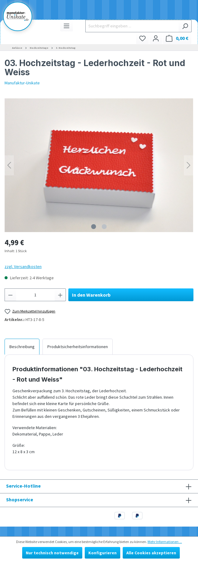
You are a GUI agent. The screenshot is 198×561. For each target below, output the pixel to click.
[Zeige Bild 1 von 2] (93, 226)
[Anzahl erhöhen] (60, 294)
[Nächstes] (188, 165)
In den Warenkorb (91, 295)
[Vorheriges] (9, 165)
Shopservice (19, 499)
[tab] (22, 347)
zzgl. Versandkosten (23, 266)
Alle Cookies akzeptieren (151, 553)
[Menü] (66, 26)
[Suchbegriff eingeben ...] (132, 26)
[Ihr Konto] (155, 38)
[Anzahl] (35, 294)
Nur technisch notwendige (52, 553)
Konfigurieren (102, 553)
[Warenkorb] (177, 38)
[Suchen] (185, 26)
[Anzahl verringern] (10, 294)
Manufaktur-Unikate (22, 83)
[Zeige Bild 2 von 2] (104, 226)
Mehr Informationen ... (165, 541)
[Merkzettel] (142, 38)
